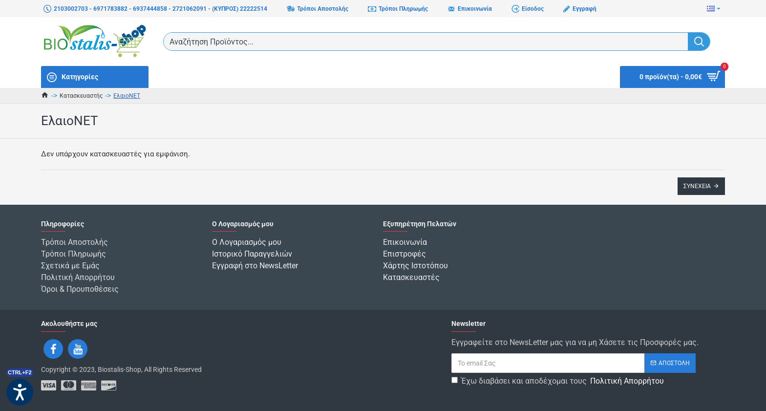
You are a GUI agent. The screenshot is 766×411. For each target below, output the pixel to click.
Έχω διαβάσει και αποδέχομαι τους (558, 381)
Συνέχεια (697, 186)
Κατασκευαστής (81, 95)
